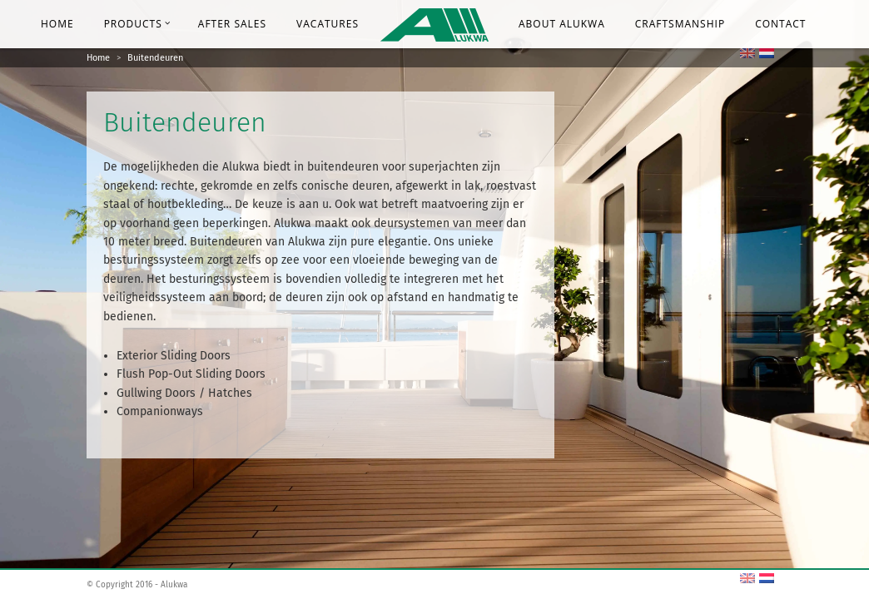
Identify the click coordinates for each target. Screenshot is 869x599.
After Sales (232, 24)
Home (57, 24)
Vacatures (327, 24)
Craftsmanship (680, 24)
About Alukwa (562, 24)
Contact (780, 24)
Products (137, 24)
